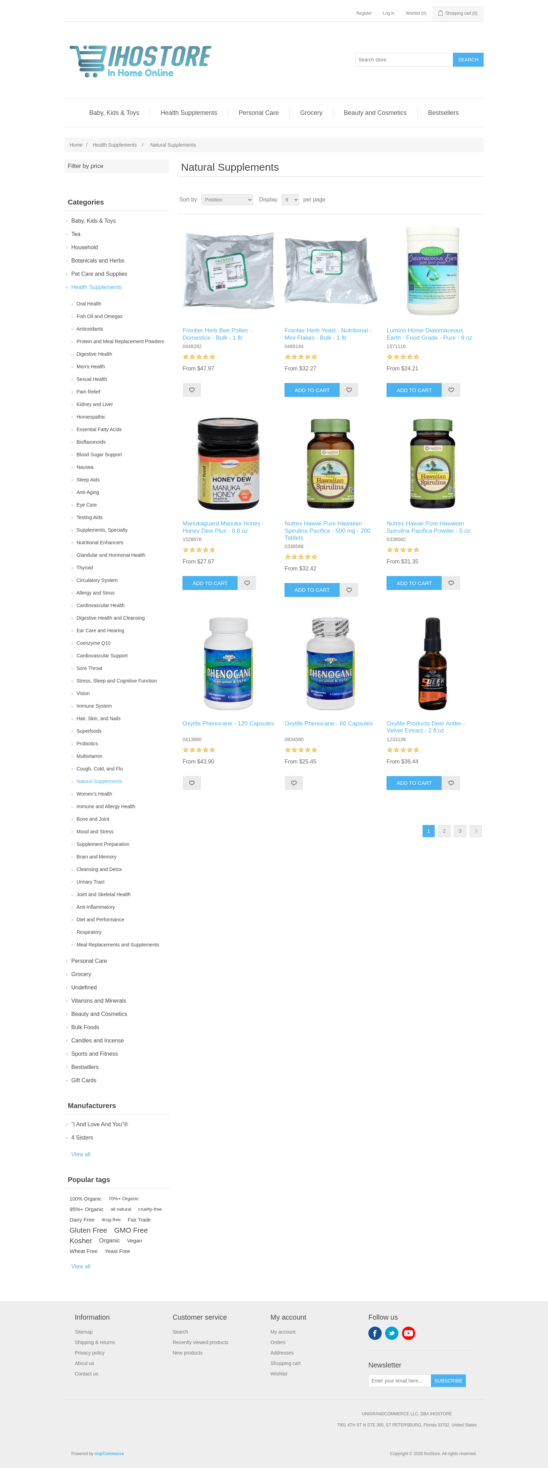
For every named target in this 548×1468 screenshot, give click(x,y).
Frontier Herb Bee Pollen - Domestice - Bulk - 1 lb (216, 334)
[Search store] (404, 60)
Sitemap (84, 1332)
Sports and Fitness (94, 1054)
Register (364, 13)
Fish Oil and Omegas (100, 316)
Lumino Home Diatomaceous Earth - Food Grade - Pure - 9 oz (429, 334)
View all (81, 1154)
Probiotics (87, 743)
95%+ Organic (86, 1209)
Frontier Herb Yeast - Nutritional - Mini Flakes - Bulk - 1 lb (328, 334)
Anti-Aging (88, 492)
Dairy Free (82, 1220)
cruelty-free (150, 1209)
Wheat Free (84, 1251)
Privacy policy (90, 1353)
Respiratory (89, 932)
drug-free (111, 1219)
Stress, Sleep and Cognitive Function (117, 681)
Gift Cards (83, 1080)
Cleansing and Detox (99, 869)
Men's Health (91, 366)
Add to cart (312, 390)
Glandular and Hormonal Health (111, 555)
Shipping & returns (95, 1342)
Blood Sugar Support (99, 454)
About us (84, 1363)
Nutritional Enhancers (100, 542)
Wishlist (279, 1374)
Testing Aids (90, 517)
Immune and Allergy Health (106, 806)
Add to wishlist (191, 390)
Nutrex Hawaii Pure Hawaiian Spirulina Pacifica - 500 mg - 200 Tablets (327, 530)
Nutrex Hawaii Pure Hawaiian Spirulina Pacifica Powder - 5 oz (428, 527)
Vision (83, 693)
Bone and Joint (93, 819)
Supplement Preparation (103, 844)
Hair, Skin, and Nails (99, 718)
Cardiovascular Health (101, 605)
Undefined (84, 987)
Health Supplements (189, 112)
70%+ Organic (124, 1198)
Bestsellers (443, 112)
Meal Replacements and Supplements (118, 944)
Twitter (391, 1333)
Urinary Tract (90, 882)
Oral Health (89, 304)
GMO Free (131, 1230)
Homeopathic (91, 417)
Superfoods (89, 731)
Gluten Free (88, 1230)
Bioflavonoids (91, 442)
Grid (465, 199)
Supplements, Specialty (102, 530)
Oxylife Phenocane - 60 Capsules (328, 723)
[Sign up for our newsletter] (399, 1380)
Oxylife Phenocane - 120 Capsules (228, 723)
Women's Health (94, 794)
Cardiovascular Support (102, 655)
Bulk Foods (85, 1027)
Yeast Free (117, 1251)
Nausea (85, 467)
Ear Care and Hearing (100, 630)
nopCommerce (109, 1453)
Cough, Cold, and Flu (100, 769)
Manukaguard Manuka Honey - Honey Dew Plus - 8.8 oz (223, 527)
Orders (278, 1342)
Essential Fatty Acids (99, 429)
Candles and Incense (97, 1040)
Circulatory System (97, 580)
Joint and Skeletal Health (104, 894)
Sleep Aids (88, 479)
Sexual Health (92, 379)
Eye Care (87, 505)
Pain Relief (88, 391)
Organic (109, 1240)
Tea (75, 234)
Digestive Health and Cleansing (111, 618)
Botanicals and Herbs (97, 261)
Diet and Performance (100, 919)
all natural (120, 1209)
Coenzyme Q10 (93, 643)
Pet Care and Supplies (99, 274)
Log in (389, 13)
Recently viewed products (201, 1342)
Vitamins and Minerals (98, 1001)
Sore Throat (89, 668)
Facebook (375, 1333)
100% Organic (86, 1199)
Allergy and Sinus (96, 593)
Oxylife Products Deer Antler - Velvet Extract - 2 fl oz (426, 727)
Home (76, 145)
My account (283, 1332)
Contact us (86, 1374)
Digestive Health (94, 354)
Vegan (134, 1241)
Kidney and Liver (95, 404)
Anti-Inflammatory (96, 907)
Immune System (94, 706)
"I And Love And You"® (99, 1124)
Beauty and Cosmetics (375, 112)
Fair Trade (139, 1220)
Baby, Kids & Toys (114, 112)
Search (468, 59)
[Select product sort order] (227, 199)
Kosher (81, 1241)
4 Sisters (82, 1138)
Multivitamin (89, 756)
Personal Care (259, 112)
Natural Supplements (99, 781)
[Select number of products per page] (290, 199)
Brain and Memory (96, 857)
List (478, 199)
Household (84, 247)
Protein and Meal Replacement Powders (120, 341)
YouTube (408, 1333)
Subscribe (448, 1381)
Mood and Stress (95, 831)
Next (476, 831)
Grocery (311, 112)
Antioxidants (90, 329)
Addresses (282, 1353)
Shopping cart (286, 1363)
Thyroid (85, 567)
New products (188, 1353)
